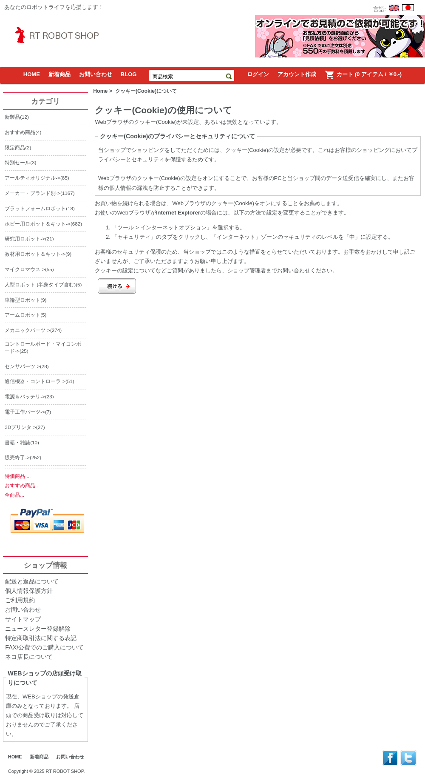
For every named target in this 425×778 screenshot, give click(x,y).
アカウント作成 (297, 74)
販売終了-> (17, 457)
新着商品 (59, 74)
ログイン (258, 74)
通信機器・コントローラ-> (35, 381)
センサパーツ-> (22, 366)
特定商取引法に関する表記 (40, 638)
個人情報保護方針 (29, 590)
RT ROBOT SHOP (65, 771)
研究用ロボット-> (25, 238)
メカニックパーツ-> (27, 330)
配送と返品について (32, 581)
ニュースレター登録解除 (38, 628)
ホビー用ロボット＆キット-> (38, 223)
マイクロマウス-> (25, 269)
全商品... (14, 495)
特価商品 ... (18, 476)
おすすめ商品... (22, 485)
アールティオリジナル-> (32, 177)
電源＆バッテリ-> (25, 396)
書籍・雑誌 (17, 442)
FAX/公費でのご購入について (44, 647)
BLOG (129, 74)
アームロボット (22, 314)
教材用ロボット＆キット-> (35, 254)
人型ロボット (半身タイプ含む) (40, 284)
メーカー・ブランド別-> (32, 193)
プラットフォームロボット (35, 208)
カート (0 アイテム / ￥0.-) (363, 75)
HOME (31, 74)
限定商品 (15, 147)
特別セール (17, 162)
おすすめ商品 (20, 132)
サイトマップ (23, 619)
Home (100, 91)
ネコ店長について (29, 656)
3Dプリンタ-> (20, 427)
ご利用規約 (20, 600)
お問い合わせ (95, 74)
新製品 (12, 117)
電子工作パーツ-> (25, 412)
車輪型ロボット (22, 300)
